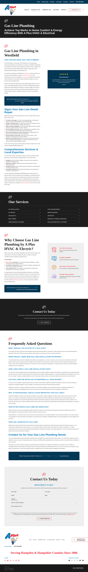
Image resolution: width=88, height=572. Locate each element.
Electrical (58, 539)
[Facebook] (5, 560)
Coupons (65, 1)
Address (11, 499)
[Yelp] (10, 560)
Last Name (45, 491)
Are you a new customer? (15, 502)
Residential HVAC (42, 539)
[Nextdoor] (18, 560)
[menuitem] (5, 569)
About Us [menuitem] (26, 9)
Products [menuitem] (63, 9)
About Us (35, 539)
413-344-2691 (80, 1)
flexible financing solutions (16, 279)
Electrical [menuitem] (56, 9)
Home (38, 1)
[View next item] (75, 50)
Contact (72, 1)
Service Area (44, 1)
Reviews (52, 1)
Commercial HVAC (51, 539)
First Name (12, 491)
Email (44, 495)
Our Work (58, 1)
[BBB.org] (13, 560)
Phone (10, 495)
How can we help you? (14, 506)
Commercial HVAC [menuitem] (46, 9)
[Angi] (16, 560)
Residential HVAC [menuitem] (35, 9)
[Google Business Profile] (7, 560)
